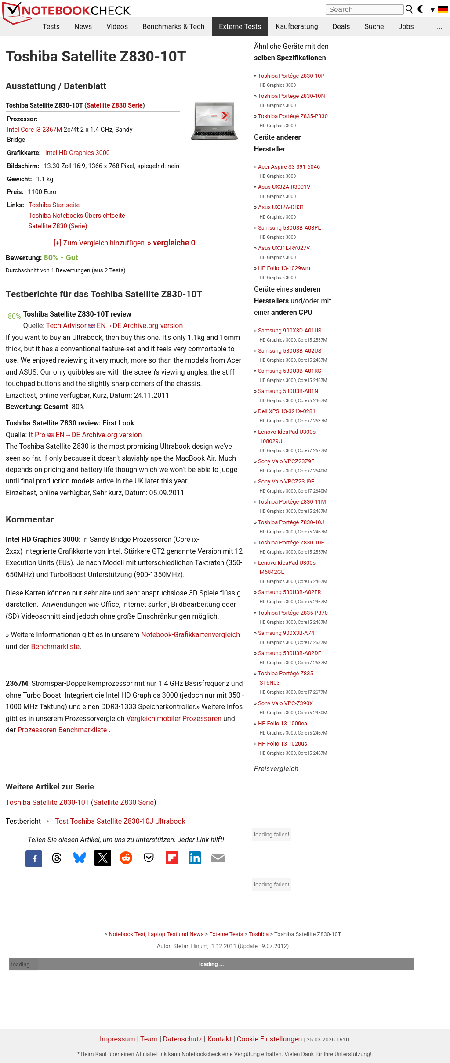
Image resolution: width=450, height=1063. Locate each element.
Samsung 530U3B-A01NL (289, 391)
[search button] (410, 9)
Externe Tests (240, 26)
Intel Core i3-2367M (34, 129)
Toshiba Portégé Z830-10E (291, 542)
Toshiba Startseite (54, 205)
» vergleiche (171, 242)
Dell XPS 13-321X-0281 (287, 411)
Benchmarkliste (55, 646)
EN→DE (109, 325)
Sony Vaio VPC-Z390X (285, 703)
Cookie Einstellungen (269, 1039)
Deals (341, 26)
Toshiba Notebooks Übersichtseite (77, 216)
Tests (51, 26)
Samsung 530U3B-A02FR (289, 592)
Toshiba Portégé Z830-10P (291, 75)
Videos (117, 26)
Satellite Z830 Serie (114, 105)
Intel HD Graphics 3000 (77, 153)
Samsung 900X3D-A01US (289, 330)
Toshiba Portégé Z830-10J (291, 522)
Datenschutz (182, 1039)
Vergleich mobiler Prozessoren (173, 718)
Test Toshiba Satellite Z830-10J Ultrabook (120, 821)
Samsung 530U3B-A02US (289, 350)
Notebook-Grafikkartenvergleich (190, 635)
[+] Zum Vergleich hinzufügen (99, 243)
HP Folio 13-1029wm (284, 268)
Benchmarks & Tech (173, 26)
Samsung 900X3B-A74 (286, 633)
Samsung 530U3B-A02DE (289, 653)
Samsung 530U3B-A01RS (289, 371)
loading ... (23, 964)
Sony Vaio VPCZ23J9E (286, 481)
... (440, 26)
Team (149, 1039)
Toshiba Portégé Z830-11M (292, 501)
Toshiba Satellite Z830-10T (47, 802)
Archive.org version (153, 325)
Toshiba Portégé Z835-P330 (293, 116)
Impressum (117, 1039)
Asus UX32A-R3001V (284, 187)
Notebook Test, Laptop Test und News (156, 934)
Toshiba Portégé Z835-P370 (293, 612)
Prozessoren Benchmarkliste (63, 730)
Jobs (406, 26)
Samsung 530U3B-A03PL (289, 227)
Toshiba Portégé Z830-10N (291, 96)
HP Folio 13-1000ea (282, 723)
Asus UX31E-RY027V (284, 248)
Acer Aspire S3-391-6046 (289, 166)
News (83, 26)
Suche (374, 26)
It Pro (37, 435)
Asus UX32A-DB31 (281, 207)
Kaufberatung (297, 26)
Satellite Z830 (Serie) (58, 226)
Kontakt (219, 1039)
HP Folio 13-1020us (282, 743)
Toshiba (259, 934)
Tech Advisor (66, 325)
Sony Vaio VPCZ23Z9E (286, 461)
